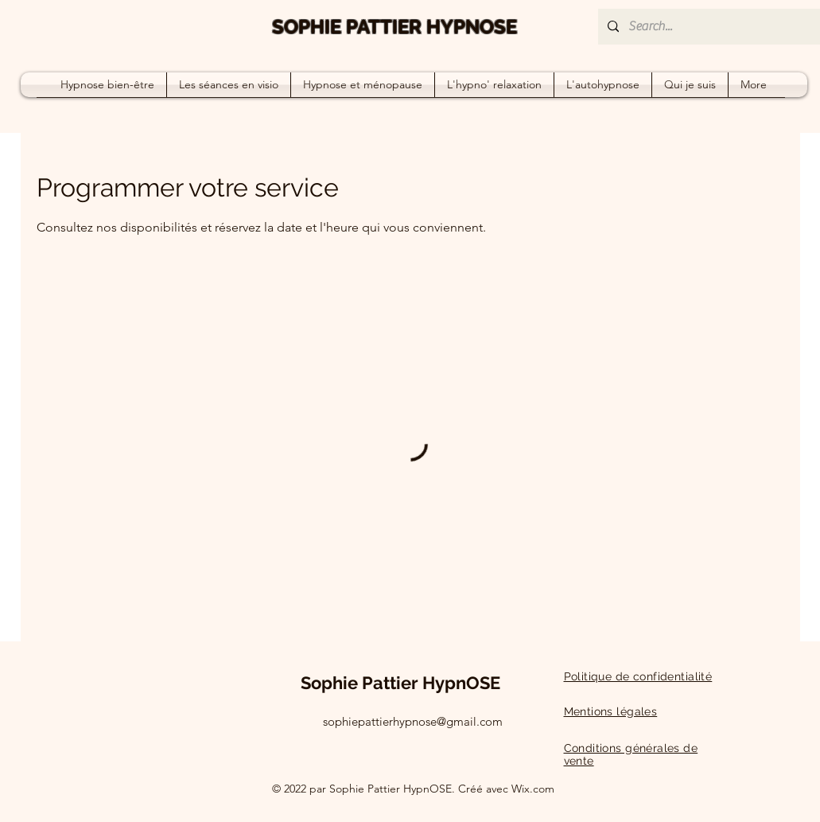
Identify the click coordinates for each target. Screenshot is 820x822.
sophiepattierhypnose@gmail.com (413, 721)
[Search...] (717, 27)
